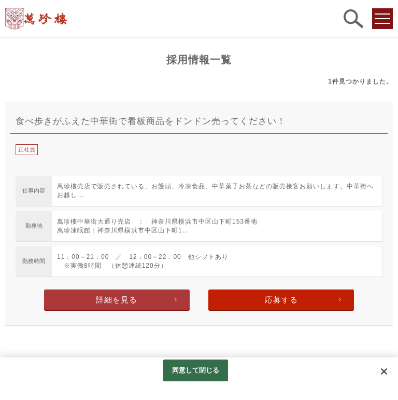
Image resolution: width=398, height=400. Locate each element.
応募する (281, 299)
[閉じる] (384, 371)
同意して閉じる (196, 370)
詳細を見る (116, 299)
